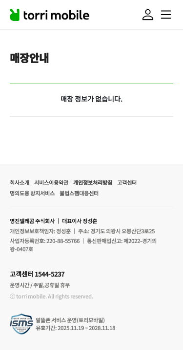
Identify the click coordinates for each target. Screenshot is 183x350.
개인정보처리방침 (92, 182)
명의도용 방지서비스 (32, 193)
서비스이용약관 (51, 182)
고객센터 (127, 182)
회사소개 (19, 182)
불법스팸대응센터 (79, 193)
